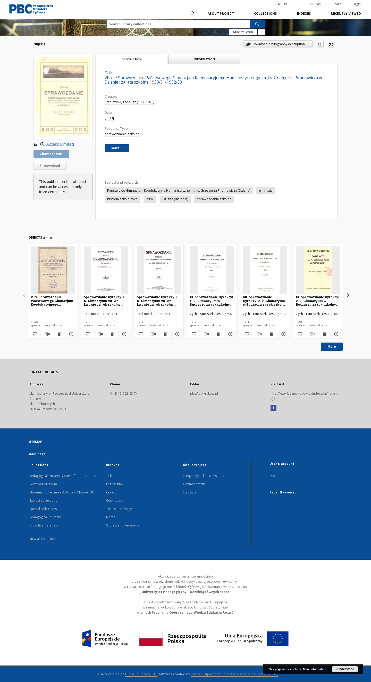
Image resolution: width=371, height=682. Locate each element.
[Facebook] (273, 408)
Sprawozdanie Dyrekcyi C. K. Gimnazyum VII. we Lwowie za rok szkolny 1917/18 (158, 300)
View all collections (43, 539)
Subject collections (43, 500)
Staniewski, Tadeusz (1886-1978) (129, 102)
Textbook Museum (43, 484)
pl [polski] (286, 4)
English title (114, 484)
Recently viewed (346, 13)
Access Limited (53, 144)
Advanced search (243, 32)
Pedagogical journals (45, 517)
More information (314, 669)
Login (356, 4)
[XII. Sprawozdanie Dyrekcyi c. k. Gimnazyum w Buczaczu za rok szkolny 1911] (265, 270)
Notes (110, 517)
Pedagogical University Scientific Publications (62, 476)
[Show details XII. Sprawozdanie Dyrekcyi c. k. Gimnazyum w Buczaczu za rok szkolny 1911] (283, 334)
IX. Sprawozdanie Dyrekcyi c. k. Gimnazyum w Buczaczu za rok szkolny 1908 (317, 300)
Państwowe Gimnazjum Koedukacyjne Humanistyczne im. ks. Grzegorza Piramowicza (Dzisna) (178, 190)
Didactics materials (43, 525)
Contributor (115, 500)
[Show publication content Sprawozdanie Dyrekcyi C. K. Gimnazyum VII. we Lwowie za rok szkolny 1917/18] (165, 334)
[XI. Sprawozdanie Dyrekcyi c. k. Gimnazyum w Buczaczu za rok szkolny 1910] (212, 270)
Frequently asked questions (203, 476)
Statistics (189, 492)
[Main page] (192, 13)
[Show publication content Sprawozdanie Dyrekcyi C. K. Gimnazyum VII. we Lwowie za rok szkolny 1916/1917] (112, 334)
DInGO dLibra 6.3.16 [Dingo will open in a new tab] (141, 674)
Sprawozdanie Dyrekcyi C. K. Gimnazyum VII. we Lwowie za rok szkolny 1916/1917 (105, 300)
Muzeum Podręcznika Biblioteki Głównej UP (61, 492)
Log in (274, 475)
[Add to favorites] (320, 44)
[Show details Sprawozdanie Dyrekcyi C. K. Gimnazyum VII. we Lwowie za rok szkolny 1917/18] (177, 334)
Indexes (304, 13)
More (331, 346)
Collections (265, 13)
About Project (221, 13)
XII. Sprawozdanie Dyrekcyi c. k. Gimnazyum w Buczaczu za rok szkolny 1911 (264, 300)
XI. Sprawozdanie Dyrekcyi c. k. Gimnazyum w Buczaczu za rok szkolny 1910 (211, 300)
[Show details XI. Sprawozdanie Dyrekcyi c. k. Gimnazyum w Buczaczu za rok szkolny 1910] (230, 334)
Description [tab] (131, 59)
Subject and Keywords (122, 525)
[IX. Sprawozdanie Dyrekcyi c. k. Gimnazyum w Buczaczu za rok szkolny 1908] (318, 270)
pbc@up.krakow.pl (204, 393)
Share (337, 4)
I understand (345, 669)
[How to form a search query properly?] (261, 32)
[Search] (257, 24)
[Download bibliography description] (47, 334)
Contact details (194, 484)
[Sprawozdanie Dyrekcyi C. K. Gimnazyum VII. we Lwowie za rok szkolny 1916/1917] (106, 270)
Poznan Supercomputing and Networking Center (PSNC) (234, 674)
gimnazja (266, 190)
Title (109, 476)
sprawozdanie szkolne (122, 134)
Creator (112, 492)
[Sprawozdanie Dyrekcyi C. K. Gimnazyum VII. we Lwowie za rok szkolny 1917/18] (159, 270)
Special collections (43, 509)
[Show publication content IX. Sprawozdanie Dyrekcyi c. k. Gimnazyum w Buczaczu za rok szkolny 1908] (324, 334)
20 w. (150, 199)
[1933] (109, 118)
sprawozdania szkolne (214, 199)
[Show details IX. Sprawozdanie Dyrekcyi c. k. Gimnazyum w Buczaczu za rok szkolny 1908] (336, 334)
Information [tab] (204, 59)
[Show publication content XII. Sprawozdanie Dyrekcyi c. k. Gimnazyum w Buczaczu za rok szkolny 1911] (271, 334)
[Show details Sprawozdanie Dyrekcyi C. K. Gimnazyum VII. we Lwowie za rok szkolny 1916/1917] (124, 334)
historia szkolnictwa (122, 199)
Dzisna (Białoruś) (175, 199)
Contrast (315, 4)
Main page (37, 454)
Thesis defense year (121, 509)
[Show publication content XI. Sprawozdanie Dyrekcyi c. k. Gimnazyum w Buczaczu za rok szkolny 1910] (218, 334)
